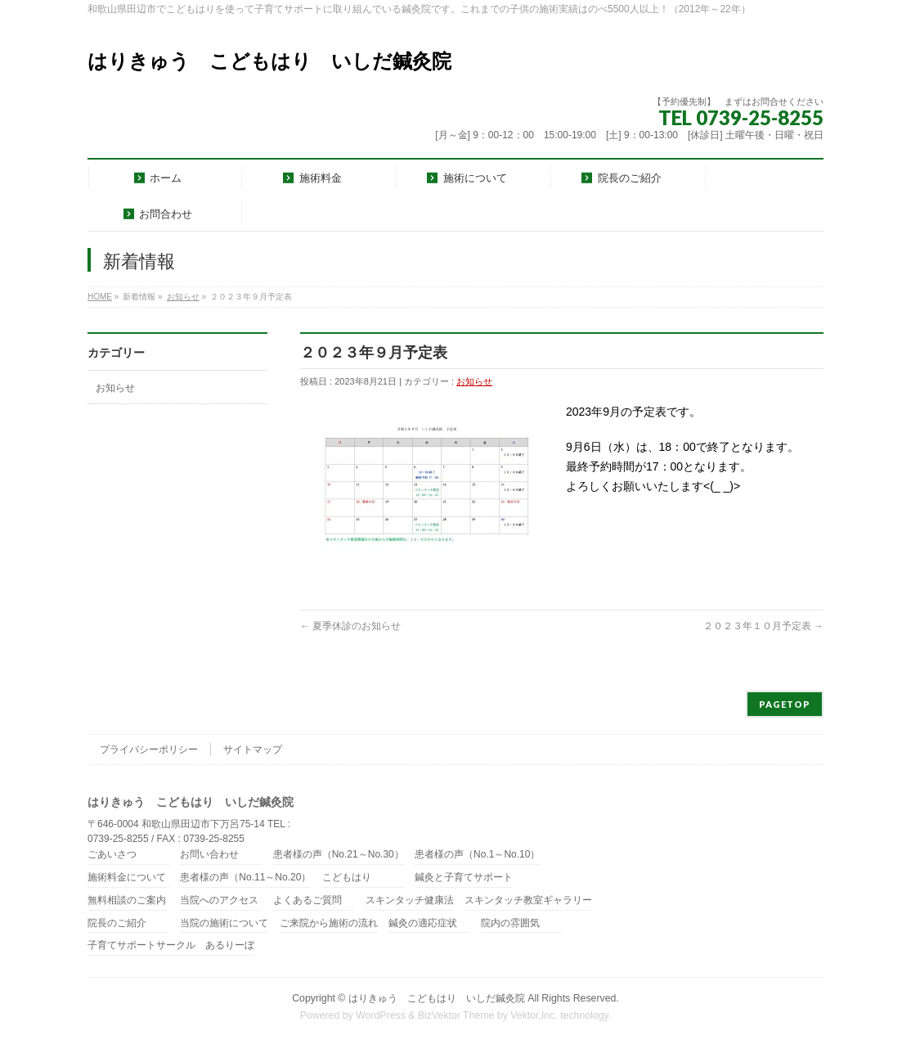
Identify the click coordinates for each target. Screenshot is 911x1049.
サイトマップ (252, 749)
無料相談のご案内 (127, 900)
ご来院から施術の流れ (329, 923)
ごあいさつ (112, 854)
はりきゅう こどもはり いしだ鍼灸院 (269, 61)
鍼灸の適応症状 (422, 923)
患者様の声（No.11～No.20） (245, 877)
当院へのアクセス (219, 900)
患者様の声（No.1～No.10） (477, 854)
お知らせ (183, 296)
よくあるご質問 (307, 900)
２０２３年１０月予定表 (763, 626)
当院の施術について (224, 923)
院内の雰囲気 (510, 923)
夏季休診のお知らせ (350, 626)
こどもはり (346, 877)
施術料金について (127, 877)
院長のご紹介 (117, 923)
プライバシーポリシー (149, 749)
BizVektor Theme (456, 1015)
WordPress (381, 1015)
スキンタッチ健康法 (410, 900)
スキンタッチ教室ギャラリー (528, 900)
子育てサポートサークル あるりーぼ (171, 945)
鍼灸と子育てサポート (464, 877)
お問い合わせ (209, 854)
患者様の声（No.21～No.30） (338, 854)
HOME (100, 296)
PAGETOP (784, 704)
